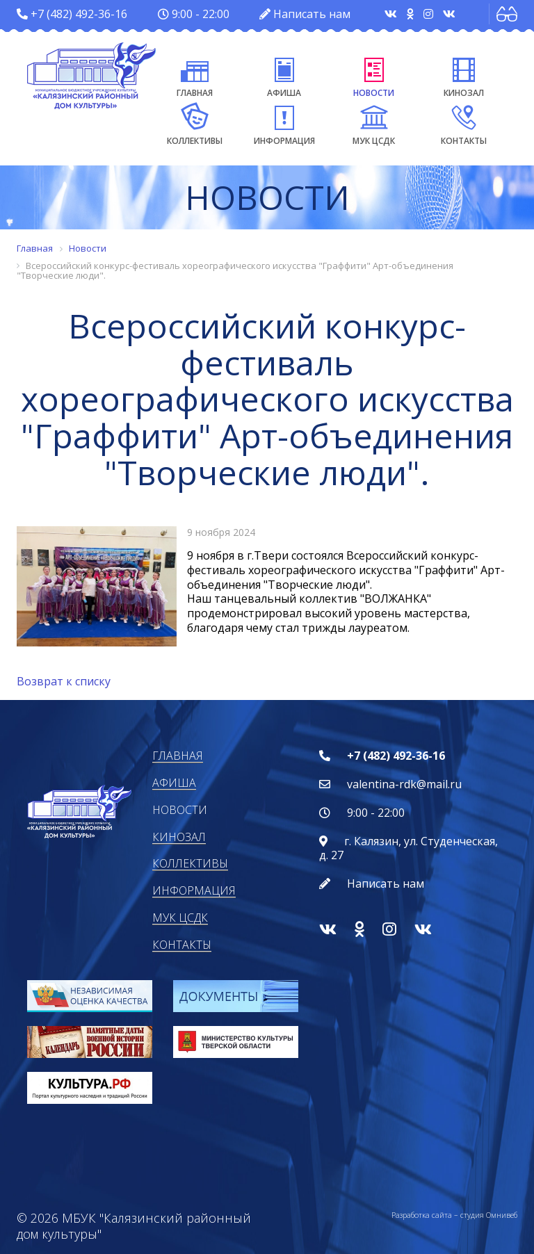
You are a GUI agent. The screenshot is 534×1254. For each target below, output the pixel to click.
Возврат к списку (64, 681)
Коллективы (194, 123)
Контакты (464, 123)
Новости (373, 75)
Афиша (284, 75)
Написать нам (311, 14)
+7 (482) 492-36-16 (79, 14)
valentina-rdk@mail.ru (404, 784)
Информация (284, 123)
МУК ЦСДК (374, 123)
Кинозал (464, 75)
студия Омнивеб (488, 1215)
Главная (195, 75)
